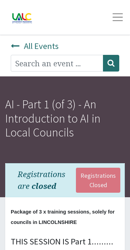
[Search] (111, 63)
